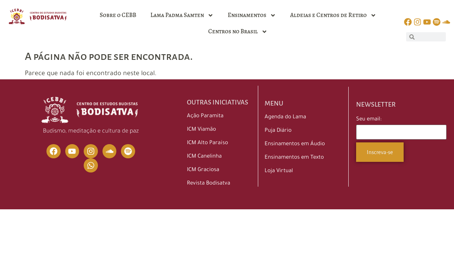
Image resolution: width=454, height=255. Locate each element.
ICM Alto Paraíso (207, 143)
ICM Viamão (201, 130)
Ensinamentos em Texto (294, 158)
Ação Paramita (205, 116)
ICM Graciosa (203, 170)
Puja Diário (278, 131)
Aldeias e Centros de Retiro (333, 15)
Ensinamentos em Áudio (295, 144)
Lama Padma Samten (182, 15)
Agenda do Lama (285, 117)
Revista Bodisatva (208, 184)
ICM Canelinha (204, 157)
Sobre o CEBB (118, 15)
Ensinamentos (252, 15)
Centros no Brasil (237, 31)
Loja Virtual (279, 171)
